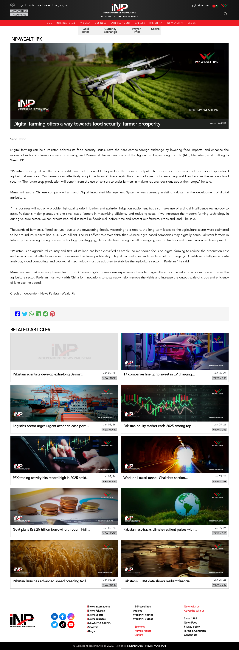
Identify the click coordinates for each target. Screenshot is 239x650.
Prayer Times (136, 30)
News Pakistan (96, 611)
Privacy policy (192, 627)
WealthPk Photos (143, 615)
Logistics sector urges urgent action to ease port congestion (49, 426)
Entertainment (120, 23)
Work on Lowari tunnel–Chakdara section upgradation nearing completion (154, 478)
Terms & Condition (195, 631)
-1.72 (20, 5)
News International (98, 607)
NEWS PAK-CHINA (99, 623)
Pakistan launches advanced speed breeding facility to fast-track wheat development (51, 581)
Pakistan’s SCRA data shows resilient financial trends (156, 581)
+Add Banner (19, 14)
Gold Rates (85, 30)
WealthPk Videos (143, 619)
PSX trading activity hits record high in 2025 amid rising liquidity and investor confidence (49, 478)
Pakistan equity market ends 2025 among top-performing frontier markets (157, 426)
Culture (117, 16)
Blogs (192, 23)
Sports (155, 29)
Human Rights (130, 16)
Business (100, 23)
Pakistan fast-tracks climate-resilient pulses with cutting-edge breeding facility (158, 529)
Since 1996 (190, 618)
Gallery (140, 23)
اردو (194, 5)
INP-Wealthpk (175, 23)
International (65, 23)
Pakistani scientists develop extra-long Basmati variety (47, 374)
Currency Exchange (110, 30)
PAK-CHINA (155, 23)
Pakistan (85, 23)
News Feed (190, 622)
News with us (19, 11)
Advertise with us (194, 611)
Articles (137, 611)
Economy (106, 16)
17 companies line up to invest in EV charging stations (157, 374)
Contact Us (190, 635)
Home (48, 23)
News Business (96, 619)
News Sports (95, 615)
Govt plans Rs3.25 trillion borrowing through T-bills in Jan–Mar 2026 (51, 529)
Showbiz (92, 627)
